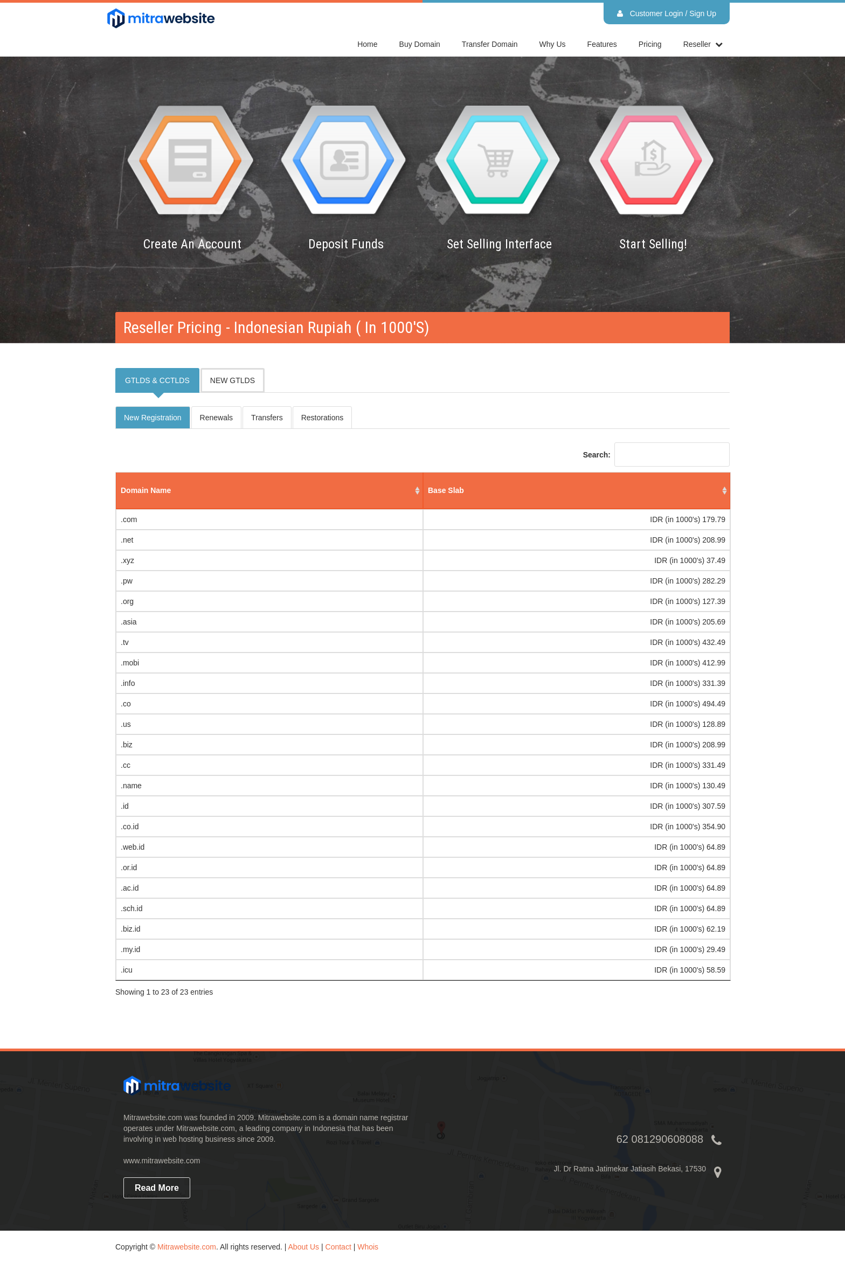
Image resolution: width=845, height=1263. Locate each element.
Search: (656, 454)
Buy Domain (419, 44)
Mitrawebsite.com (186, 1247)
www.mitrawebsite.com (161, 1160)
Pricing (650, 44)
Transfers (267, 417)
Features (602, 44)
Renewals (216, 417)
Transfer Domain (490, 44)
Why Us (552, 44)
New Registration (153, 417)
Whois (367, 1247)
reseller (697, 44)
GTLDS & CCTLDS (157, 380)
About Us (304, 1247)
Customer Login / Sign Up (666, 13)
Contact (338, 1247)
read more (157, 1187)
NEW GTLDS (232, 380)
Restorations (322, 417)
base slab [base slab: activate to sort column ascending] (446, 490)
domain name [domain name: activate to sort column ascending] (146, 490)
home (367, 44)
